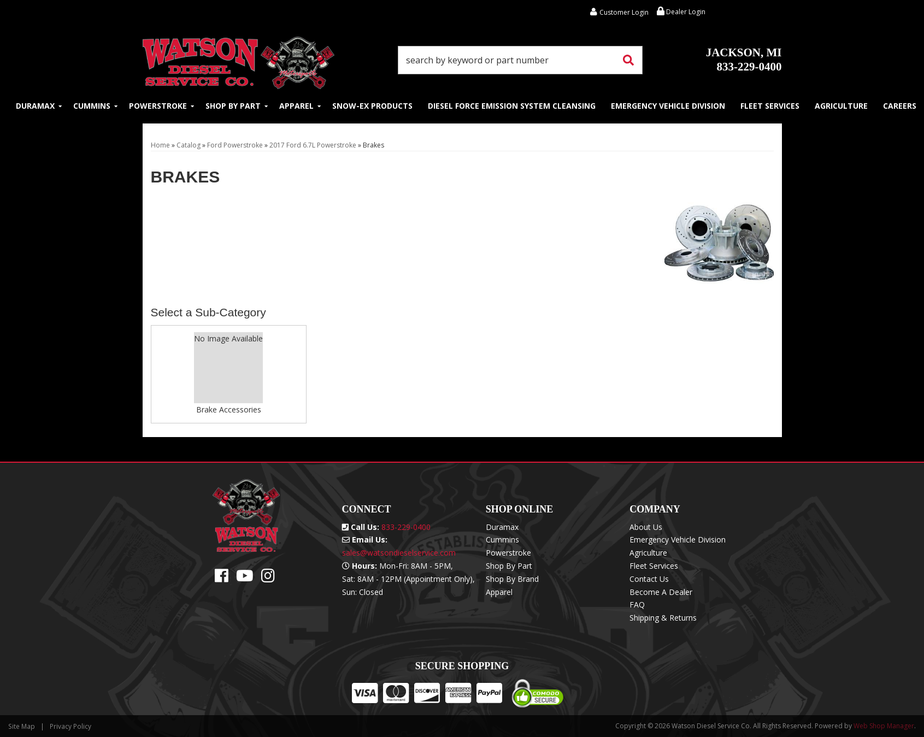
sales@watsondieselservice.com (399, 552)
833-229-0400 (744, 59)
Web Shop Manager (884, 725)
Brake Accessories (228, 409)
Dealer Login (681, 11)
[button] (520, 60)
